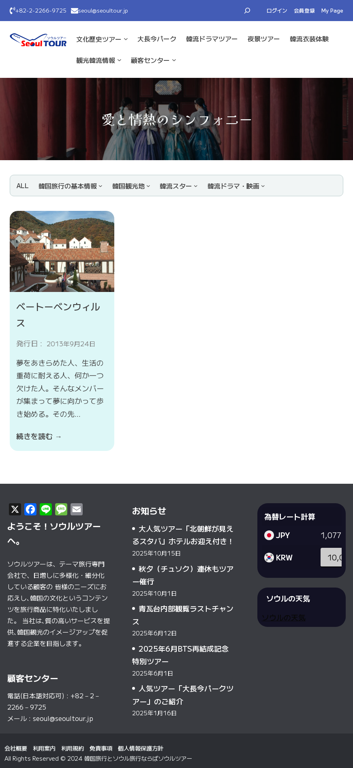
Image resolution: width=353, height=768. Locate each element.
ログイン (277, 10)
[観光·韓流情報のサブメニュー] (119, 60)
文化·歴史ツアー (99, 39)
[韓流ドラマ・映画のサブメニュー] (236, 186)
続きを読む (39, 436)
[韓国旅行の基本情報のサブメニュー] (71, 186)
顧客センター (150, 60)
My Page (332, 10)
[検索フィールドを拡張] (247, 10)
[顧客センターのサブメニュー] (174, 60)
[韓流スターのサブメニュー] (179, 186)
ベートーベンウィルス (58, 314)
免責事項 (101, 748)
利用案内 (44, 748)
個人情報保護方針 (140, 748)
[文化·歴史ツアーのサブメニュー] (126, 38)
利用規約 (72, 748)
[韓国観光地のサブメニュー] (131, 186)
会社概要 (15, 748)
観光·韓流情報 (95, 60)
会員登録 (304, 10)
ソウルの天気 (284, 617)
